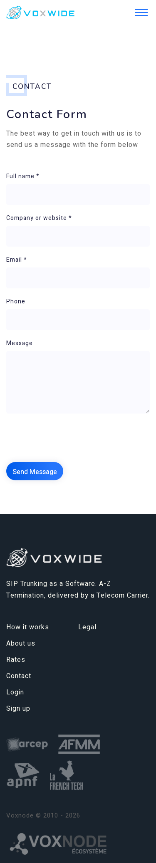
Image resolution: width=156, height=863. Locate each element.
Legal (87, 627)
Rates (15, 660)
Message (19, 343)
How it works (27, 627)
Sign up (18, 709)
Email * (16, 259)
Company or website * (39, 218)
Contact (18, 676)
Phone (15, 301)
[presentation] (69, 438)
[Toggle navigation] (141, 12)
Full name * (23, 176)
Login (15, 692)
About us (20, 643)
